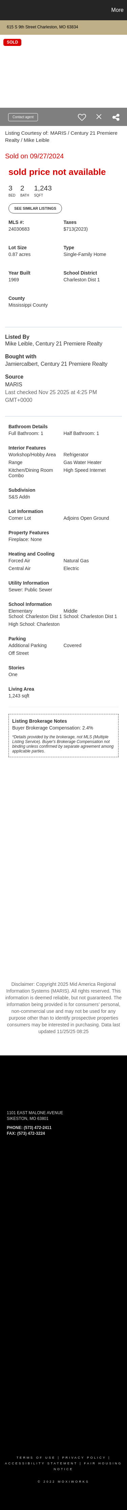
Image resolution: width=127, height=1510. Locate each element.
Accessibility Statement (41, 1463)
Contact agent (23, 117)
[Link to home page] (6, 10)
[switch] (81, 117)
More (117, 10)
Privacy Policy (84, 1457)
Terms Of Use (36, 1457)
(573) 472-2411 (37, 1127)
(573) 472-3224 (31, 1133)
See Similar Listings (35, 208)
